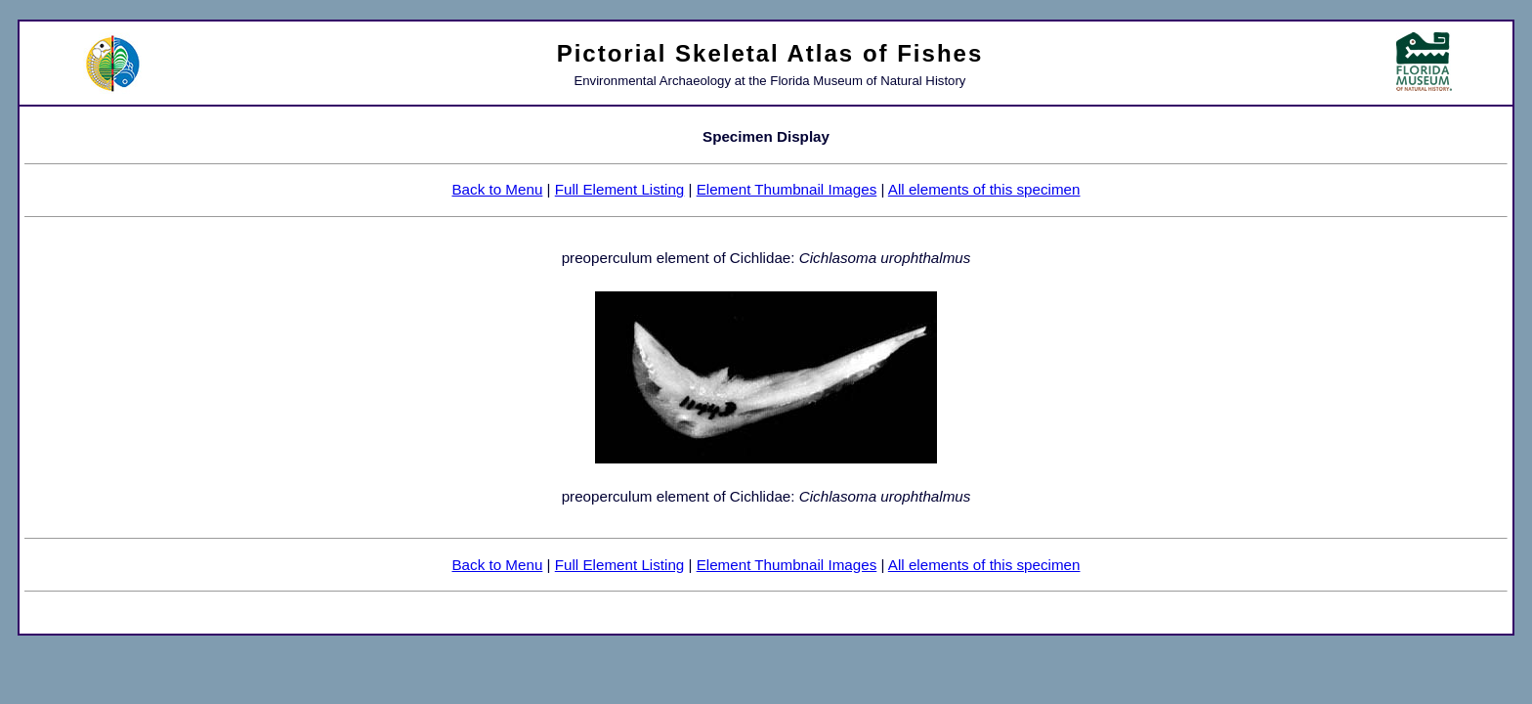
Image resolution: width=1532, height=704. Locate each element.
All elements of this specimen (984, 189)
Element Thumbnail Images (787, 189)
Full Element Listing (620, 189)
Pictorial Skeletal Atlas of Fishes (770, 53)
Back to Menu (496, 189)
